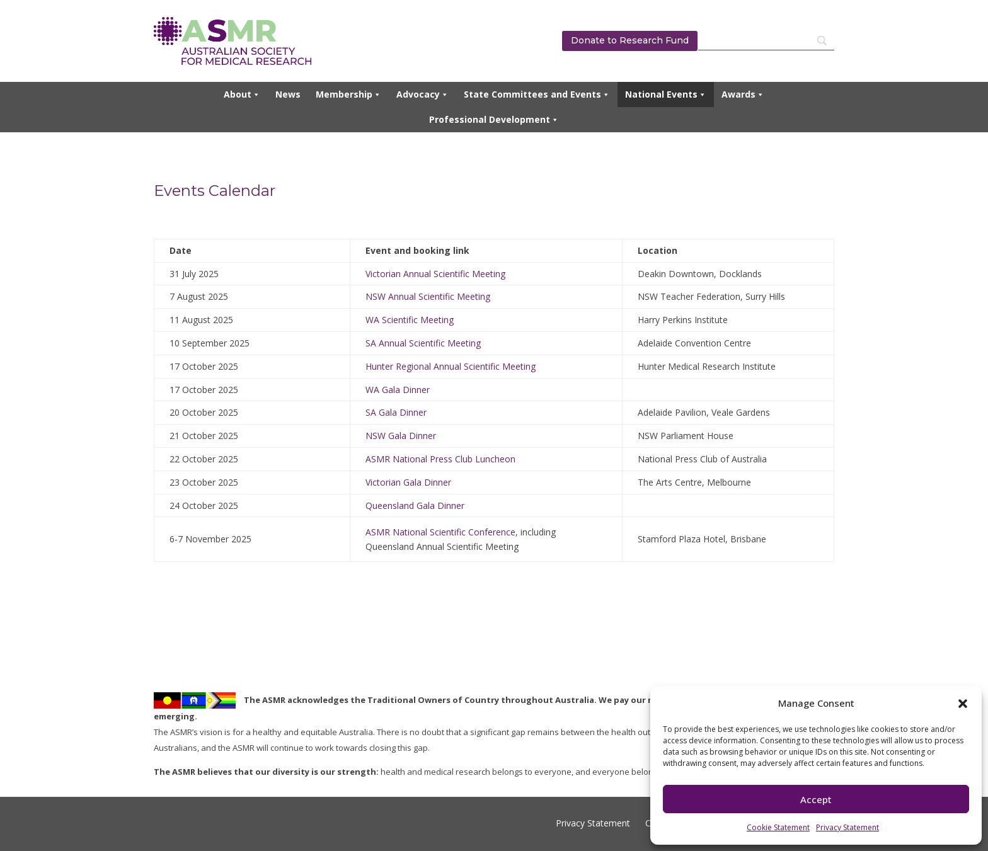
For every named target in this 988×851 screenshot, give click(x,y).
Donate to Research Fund (630, 40)
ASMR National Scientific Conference (440, 532)
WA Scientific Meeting (409, 320)
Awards (742, 94)
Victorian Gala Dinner (408, 482)
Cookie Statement (778, 827)
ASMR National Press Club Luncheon (440, 459)
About (242, 94)
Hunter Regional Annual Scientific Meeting (450, 366)
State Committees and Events (537, 94)
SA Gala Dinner (396, 412)
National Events (665, 94)
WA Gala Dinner (397, 390)
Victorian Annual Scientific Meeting (435, 274)
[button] (962, 703)
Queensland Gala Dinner (414, 505)
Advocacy (422, 94)
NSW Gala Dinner (400, 436)
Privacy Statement (847, 827)
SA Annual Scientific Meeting (423, 343)
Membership (348, 94)
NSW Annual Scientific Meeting (427, 296)
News (288, 94)
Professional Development (494, 119)
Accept (816, 799)
